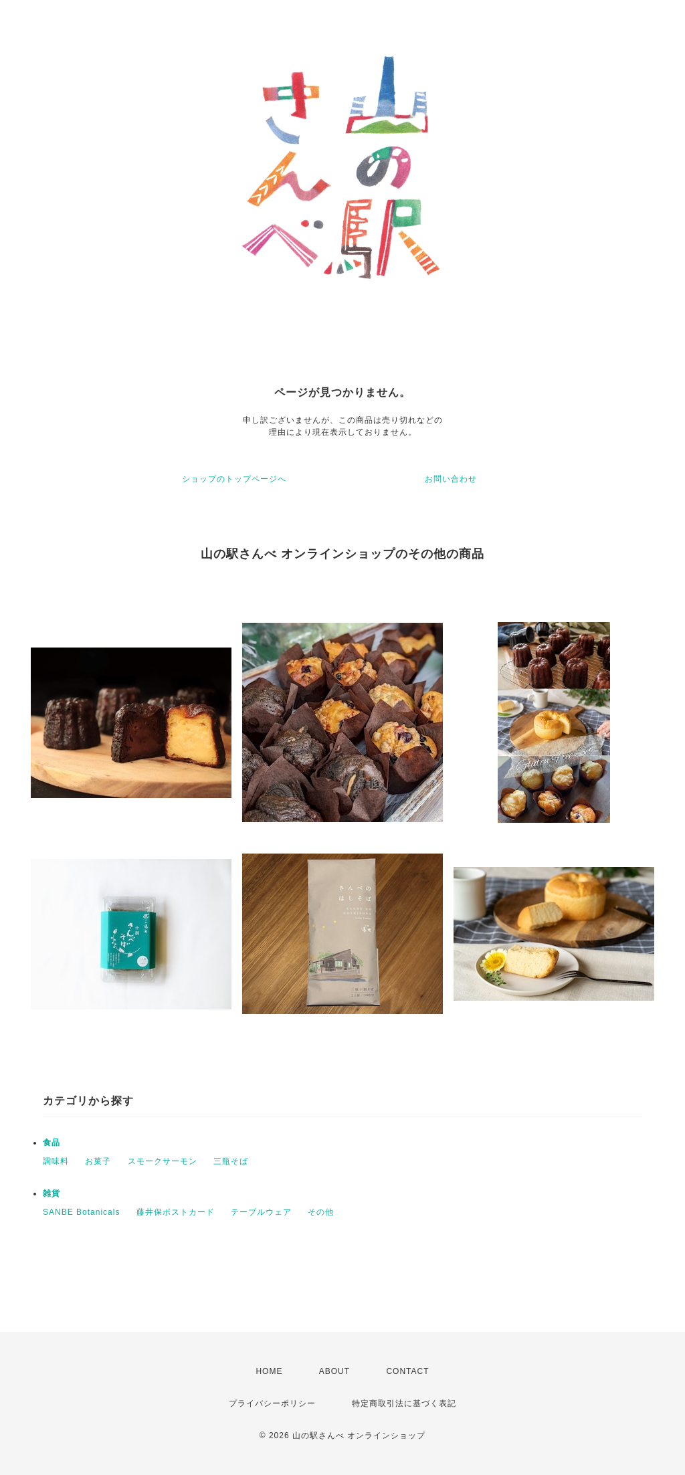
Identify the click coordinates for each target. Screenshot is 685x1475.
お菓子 (98, 1161)
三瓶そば (230, 1161)
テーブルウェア (261, 1212)
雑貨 (51, 1193)
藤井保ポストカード (175, 1212)
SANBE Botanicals (81, 1212)
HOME (269, 1371)
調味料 (56, 1161)
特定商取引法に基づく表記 (404, 1403)
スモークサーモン (162, 1161)
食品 (51, 1142)
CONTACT (407, 1371)
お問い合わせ (451, 479)
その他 (321, 1212)
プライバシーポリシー (272, 1403)
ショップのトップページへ (234, 479)
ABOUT (334, 1371)
